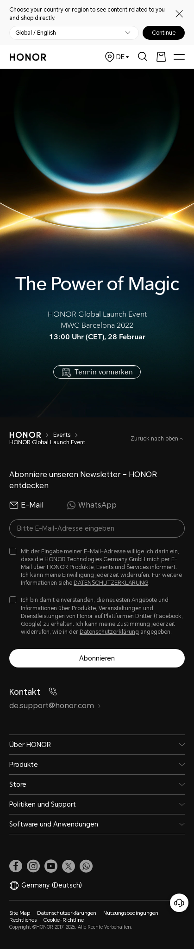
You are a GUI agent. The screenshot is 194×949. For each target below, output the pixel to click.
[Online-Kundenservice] (179, 903)
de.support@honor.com (55, 705)
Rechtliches (23, 920)
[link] (15, 866)
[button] (86, 866)
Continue (163, 33)
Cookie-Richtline (64, 920)
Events (61, 435)
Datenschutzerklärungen (66, 913)
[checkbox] (97, 568)
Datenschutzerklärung (109, 632)
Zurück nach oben (155, 438)
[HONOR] (25, 435)
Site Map (19, 913)
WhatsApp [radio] (92, 505)
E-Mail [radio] (26, 505)
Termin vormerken (104, 371)
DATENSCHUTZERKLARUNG (111, 583)
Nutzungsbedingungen (130, 913)
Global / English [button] (35, 33)
